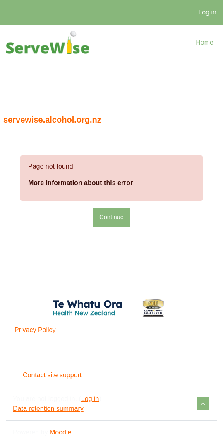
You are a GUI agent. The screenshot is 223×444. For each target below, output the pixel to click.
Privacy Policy (35, 329)
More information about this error (80, 182)
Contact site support (47, 375)
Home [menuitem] (204, 42)
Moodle (60, 432)
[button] (203, 403)
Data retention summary (48, 408)
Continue (111, 217)
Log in (207, 12)
